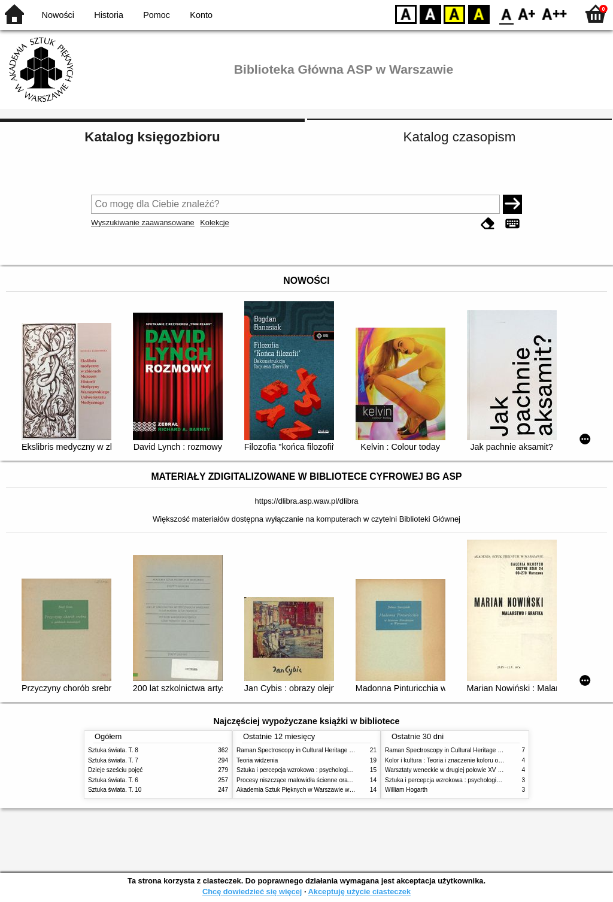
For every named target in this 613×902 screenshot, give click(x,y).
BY (478, 13)
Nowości (58, 15)
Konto (201, 15)
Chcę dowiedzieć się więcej (252, 891)
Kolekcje (214, 222)
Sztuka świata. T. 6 (113, 780)
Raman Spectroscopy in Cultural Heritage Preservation (309, 750)
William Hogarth (406, 789)
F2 (554, 13)
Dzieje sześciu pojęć (115, 770)
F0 (506, 13)
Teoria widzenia (257, 760)
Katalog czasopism (459, 136)
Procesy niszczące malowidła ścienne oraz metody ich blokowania (325, 780)
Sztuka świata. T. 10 (114, 789)
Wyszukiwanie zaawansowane (143, 222)
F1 (527, 13)
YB (454, 13)
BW (430, 13)
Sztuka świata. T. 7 (113, 760)
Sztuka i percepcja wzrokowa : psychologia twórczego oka (314, 770)
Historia (108, 15)
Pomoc (156, 15)
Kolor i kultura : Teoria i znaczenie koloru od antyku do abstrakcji (471, 760)
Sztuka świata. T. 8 (113, 750)
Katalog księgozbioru (152, 136)
